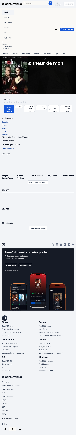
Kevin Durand (37, 176)
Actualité (5, 335)
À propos (5, 382)
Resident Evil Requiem (10, 347)
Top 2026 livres (44, 343)
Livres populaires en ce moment (51, 353)
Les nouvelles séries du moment (51, 335)
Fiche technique (8, 149)
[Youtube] (73, 245)
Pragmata (5, 350)
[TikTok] (65, 245)
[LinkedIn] (69, 245)
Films (5, 322)
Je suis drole (43, 350)
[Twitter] (53, 245)
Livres (42, 339)
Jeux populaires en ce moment (13, 353)
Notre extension (8, 389)
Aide (3, 393)
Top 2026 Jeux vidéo (10, 343)
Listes (5, 209)
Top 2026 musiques (46, 361)
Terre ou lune (7, 364)
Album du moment (46, 370)
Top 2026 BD (7, 361)
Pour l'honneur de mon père (39, 59)
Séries (42, 322)
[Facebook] (57, 245)
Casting (6, 153)
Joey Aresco (52, 176)
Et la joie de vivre (45, 347)
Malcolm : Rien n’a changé (49, 332)
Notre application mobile (11, 385)
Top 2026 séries (45, 326)
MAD (4, 367)
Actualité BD (6, 370)
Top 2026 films (7, 326)
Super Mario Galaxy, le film (12, 332)
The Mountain (44, 364)
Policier (11, 141)
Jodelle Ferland (68, 176)
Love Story (43, 329)
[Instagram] (61, 245)
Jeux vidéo (8, 339)
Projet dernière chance (10, 329)
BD (3, 357)
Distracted (42, 367)
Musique (43, 357)
